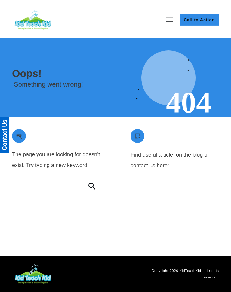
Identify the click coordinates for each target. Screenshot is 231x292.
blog (197, 155)
